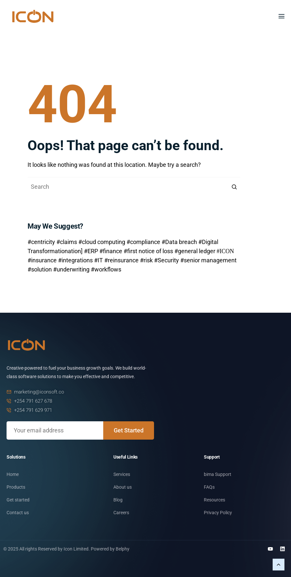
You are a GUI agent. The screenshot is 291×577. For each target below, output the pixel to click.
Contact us (18, 512)
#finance (110, 251)
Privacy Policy (218, 512)
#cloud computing (101, 241)
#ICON (225, 251)
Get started (18, 499)
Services (121, 474)
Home (13, 474)
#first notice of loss (148, 251)
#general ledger (194, 251)
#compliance (143, 241)
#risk (146, 260)
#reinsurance (121, 260)
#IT (98, 260)
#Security (166, 260)
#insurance (42, 260)
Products (16, 487)
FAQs (209, 487)
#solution (40, 269)
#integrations (75, 260)
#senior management (208, 260)
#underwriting (71, 269)
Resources (214, 499)
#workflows (106, 269)
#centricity (41, 241)
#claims (66, 241)
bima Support (217, 474)
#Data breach (179, 241)
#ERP (91, 251)
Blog (118, 499)
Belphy (122, 548)
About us (122, 487)
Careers (121, 512)
